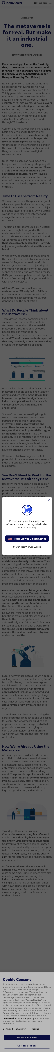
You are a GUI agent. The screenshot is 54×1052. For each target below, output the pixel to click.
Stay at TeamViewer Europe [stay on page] (27, 546)
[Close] (49, 500)
